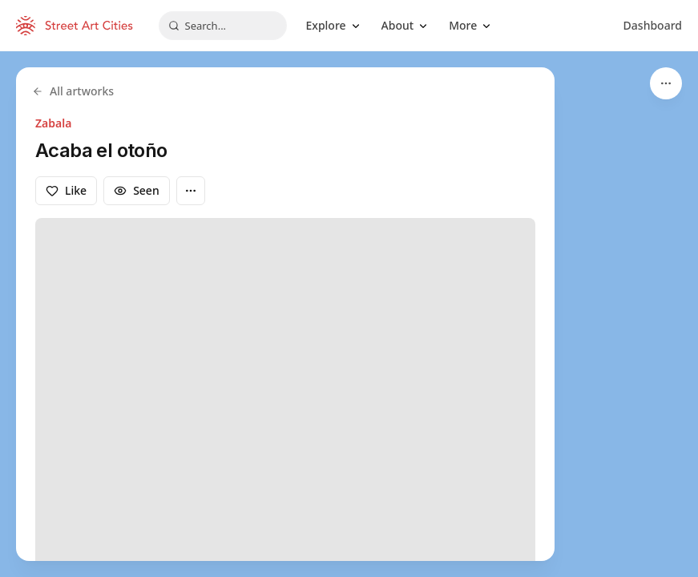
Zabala (53, 123)
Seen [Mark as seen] (136, 190)
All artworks (73, 91)
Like (66, 190)
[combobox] (223, 25)
